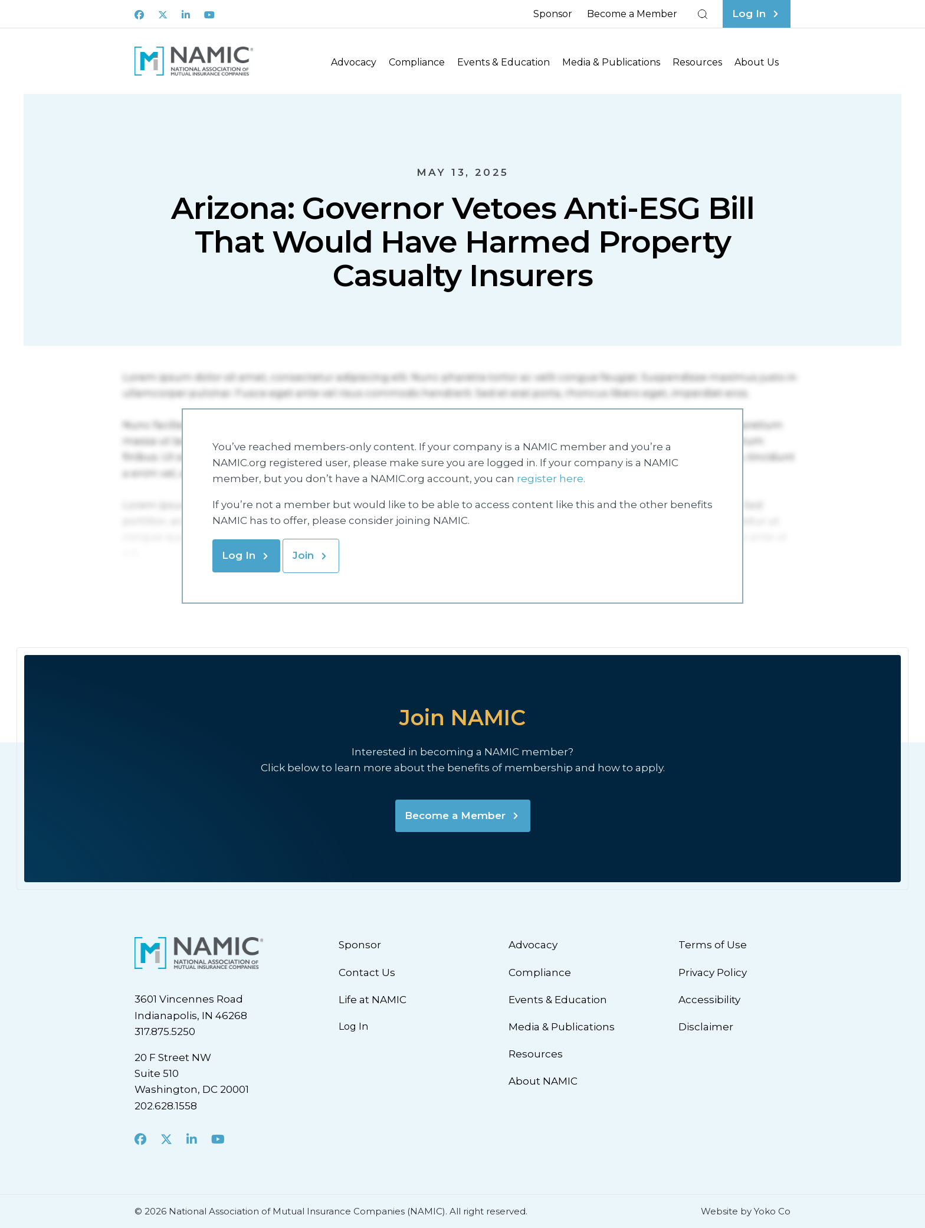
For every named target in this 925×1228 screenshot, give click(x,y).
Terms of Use (712, 945)
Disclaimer (705, 1027)
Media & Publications (611, 62)
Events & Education (503, 62)
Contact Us (367, 972)
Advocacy (353, 62)
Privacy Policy (712, 972)
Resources (697, 62)
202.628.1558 (166, 1106)
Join (303, 555)
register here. (552, 478)
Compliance (417, 62)
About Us (756, 62)
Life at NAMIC (372, 1000)
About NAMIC (543, 1081)
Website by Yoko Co (745, 1211)
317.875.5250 (165, 1031)
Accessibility (709, 1000)
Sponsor (552, 13)
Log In (238, 555)
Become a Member (632, 13)
